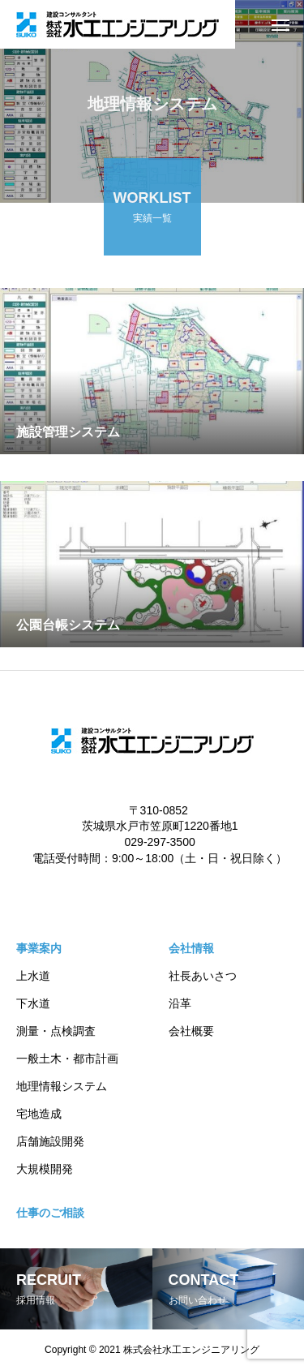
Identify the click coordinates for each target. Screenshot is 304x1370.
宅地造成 (39, 1113)
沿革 (180, 1003)
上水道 (33, 975)
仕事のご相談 (50, 1212)
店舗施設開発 (50, 1141)
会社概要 (191, 1030)
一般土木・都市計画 (67, 1058)
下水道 (33, 1003)
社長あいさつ (203, 975)
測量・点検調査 (56, 1030)
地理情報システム (61, 1086)
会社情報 (191, 948)
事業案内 (39, 948)
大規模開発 (44, 1168)
